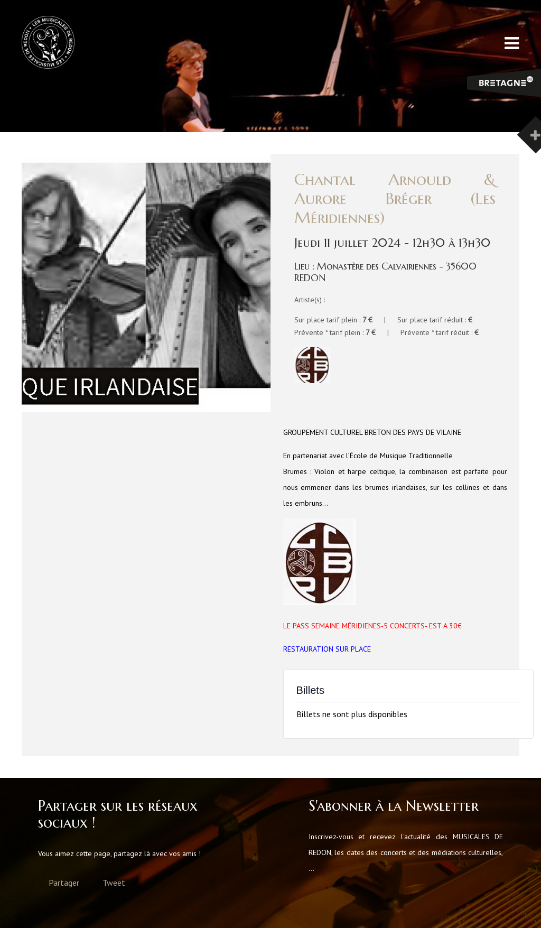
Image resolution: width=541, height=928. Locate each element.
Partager (64, 882)
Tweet (113, 882)
